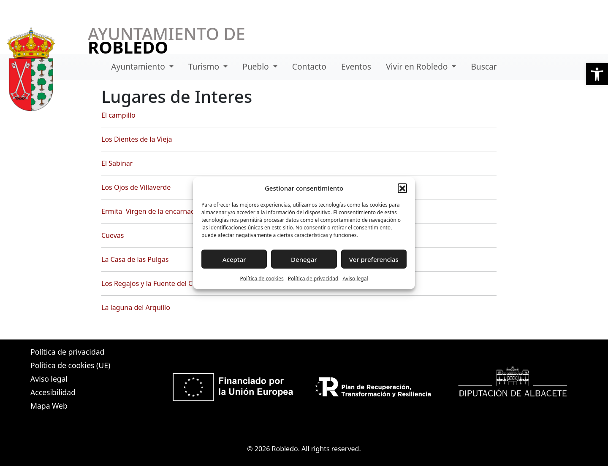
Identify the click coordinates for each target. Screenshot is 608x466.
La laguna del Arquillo (135, 307)
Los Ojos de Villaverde (136, 187)
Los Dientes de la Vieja (136, 139)
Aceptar (234, 259)
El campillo (118, 115)
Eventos (356, 66)
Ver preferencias (374, 259)
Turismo (204, 66)
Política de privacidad (313, 278)
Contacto (309, 66)
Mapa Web (49, 406)
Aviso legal (355, 278)
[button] (597, 74)
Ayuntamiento (139, 66)
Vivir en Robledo (418, 66)
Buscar (484, 66)
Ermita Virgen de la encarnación (152, 211)
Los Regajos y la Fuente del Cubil (152, 283)
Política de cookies (261, 278)
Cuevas (112, 235)
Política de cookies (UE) (70, 365)
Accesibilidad (53, 392)
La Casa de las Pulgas (135, 259)
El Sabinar (117, 163)
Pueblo (256, 66)
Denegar (304, 259)
